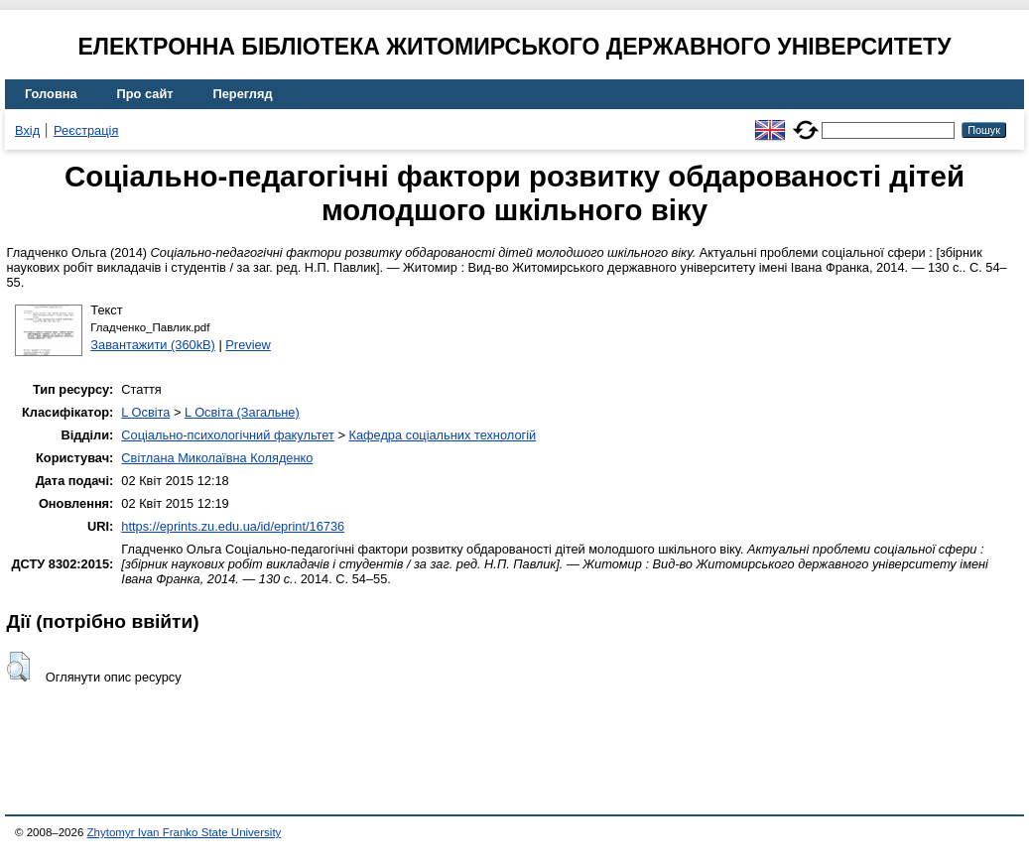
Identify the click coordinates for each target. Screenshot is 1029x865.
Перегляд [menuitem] (243, 93)
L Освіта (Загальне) (242, 412)
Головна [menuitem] (51, 93)
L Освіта (145, 412)
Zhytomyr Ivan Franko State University (184, 832)
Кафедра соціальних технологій (442, 435)
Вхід (27, 130)
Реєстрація (86, 130)
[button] (18, 666)
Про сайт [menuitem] (145, 93)
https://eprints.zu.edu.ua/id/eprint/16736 (232, 526)
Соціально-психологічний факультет (227, 435)
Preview (248, 344)
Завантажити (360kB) (152, 344)
